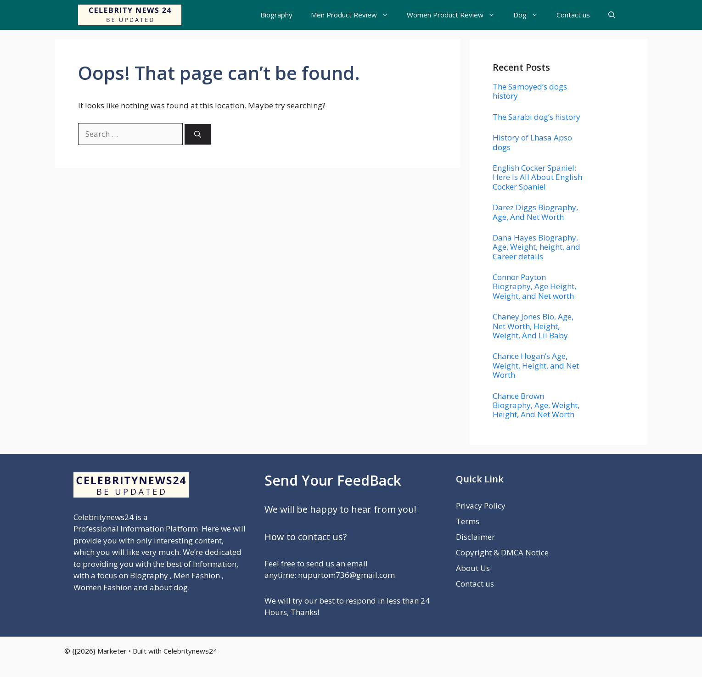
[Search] (198, 134)
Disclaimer (475, 537)
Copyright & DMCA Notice (502, 552)
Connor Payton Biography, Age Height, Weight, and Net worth (534, 286)
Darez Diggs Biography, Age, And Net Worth (535, 212)
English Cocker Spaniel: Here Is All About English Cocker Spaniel (537, 177)
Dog (530, 15)
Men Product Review (354, 15)
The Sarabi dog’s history (536, 117)
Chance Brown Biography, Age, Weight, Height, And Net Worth (536, 405)
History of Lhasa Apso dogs (532, 142)
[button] (611, 15)
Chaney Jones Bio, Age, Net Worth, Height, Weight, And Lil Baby (533, 326)
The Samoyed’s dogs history (530, 91)
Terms (467, 521)
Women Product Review (455, 15)
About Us (473, 568)
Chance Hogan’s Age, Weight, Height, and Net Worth (536, 365)
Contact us (573, 14)
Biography (276, 14)
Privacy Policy (480, 505)
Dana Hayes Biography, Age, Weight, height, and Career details (536, 247)
